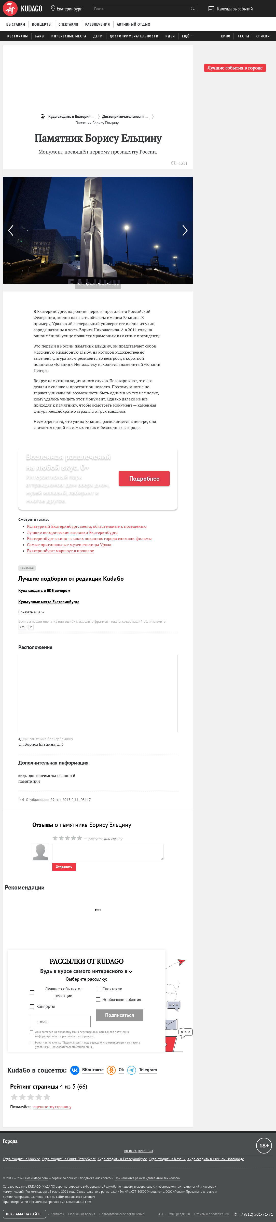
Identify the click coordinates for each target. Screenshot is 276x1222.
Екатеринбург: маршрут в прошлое (60, 550)
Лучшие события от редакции (63, 992)
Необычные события (121, 999)
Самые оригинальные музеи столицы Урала (69, 544)
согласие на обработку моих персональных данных (75, 1032)
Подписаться (119, 1015)
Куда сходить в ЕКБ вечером (44, 590)
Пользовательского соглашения (71, 1047)
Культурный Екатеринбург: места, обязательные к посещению (87, 526)
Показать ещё (31, 612)
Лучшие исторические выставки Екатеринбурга (72, 532)
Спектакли (112, 989)
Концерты (45, 1006)
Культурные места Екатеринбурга (48, 601)
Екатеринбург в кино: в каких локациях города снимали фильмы (89, 538)
